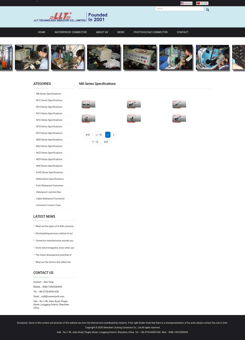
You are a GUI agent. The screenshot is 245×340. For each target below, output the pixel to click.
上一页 (98, 134)
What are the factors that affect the (53, 262)
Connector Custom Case (48, 205)
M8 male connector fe (179, 117)
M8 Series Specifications (48, 94)
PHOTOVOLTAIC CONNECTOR (151, 32)
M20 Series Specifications (49, 139)
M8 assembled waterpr (88, 103)
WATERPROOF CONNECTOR (71, 32)
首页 (88, 134)
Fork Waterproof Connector (49, 185)
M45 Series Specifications (49, 166)
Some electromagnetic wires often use (55, 248)
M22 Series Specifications (49, 146)
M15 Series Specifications (49, 113)
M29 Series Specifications (49, 159)
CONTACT (182, 32)
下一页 (95, 142)
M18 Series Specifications (49, 126)
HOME (41, 32)
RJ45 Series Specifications (49, 172)
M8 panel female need (88, 117)
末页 (106, 142)
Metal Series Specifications (50, 179)
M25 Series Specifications (49, 153)
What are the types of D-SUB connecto (55, 226)
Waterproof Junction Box (48, 192)
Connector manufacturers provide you (54, 240)
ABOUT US (102, 32)
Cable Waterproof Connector (50, 198)
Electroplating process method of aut (54, 233)
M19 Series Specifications (49, 133)
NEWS (120, 32)
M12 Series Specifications (49, 100)
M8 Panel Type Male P (134, 117)
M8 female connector (134, 103)
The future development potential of (53, 255)
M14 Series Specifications (49, 107)
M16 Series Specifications (49, 120)
